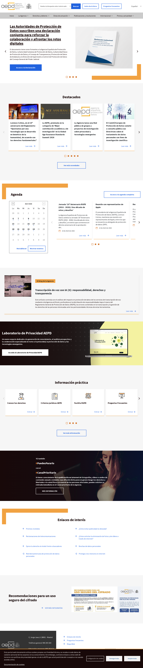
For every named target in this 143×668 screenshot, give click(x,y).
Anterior (5, 51)
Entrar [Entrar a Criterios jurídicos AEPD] (63, 412)
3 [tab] (73, 77)
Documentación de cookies (14, 664)
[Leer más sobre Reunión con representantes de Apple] (111, 220)
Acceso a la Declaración (25, 67)
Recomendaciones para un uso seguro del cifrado (32, 598)
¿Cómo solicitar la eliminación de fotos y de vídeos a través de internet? (98, 537)
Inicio (12, 16)
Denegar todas (114, 659)
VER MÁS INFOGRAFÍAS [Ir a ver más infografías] (54, 608)
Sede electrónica (90, 6)
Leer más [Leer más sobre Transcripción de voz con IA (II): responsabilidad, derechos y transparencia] (129, 311)
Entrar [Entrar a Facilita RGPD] (96, 412)
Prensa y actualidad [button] (124, 16)
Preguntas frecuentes (111, 6)
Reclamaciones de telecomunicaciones (41, 536)
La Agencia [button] (22, 16)
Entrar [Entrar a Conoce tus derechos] (29, 412)
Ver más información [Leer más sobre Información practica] (71, 433)
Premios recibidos (33, 529)
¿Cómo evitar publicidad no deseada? (93, 529)
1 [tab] (66, 77)
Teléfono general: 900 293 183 (40, 643)
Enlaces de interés (74, 637)
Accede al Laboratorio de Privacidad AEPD (25, 352)
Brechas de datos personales (90, 546)
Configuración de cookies (95, 659)
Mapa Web (71, 644)
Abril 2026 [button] (28, 204)
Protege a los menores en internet (92, 554)
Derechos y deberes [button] (40, 16)
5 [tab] (77, 156)
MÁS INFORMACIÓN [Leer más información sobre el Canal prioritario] (49, 491)
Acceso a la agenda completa (122, 194)
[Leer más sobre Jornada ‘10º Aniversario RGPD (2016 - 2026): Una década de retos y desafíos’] (74, 220)
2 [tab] (70, 77)
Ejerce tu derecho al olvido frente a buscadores (44, 546)
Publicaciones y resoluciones (85, 16)
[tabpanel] (23, 127)
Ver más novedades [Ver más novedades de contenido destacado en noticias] (71, 165)
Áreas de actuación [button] (61, 16)
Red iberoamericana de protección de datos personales (42, 555)
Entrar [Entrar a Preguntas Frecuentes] (130, 412)
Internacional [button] (105, 16)
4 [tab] (76, 77)
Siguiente (137, 51)
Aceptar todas (132, 659)
